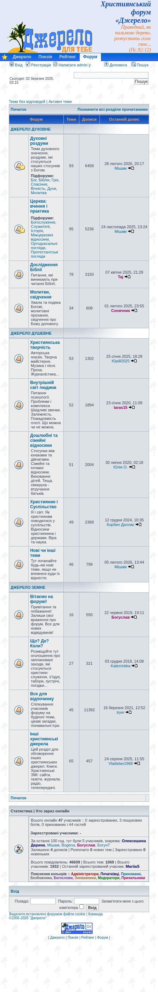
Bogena (68, 845)
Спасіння (39, 184)
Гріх (55, 180)
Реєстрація (38, 65)
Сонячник (120, 310)
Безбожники (41, 878)
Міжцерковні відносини (42, 237)
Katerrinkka (121, 666)
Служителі (40, 226)
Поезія (45, 56)
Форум (90, 56)
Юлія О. (120, 467)
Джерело (22, 56)
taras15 (121, 407)
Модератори (108, 878)
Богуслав (121, 617)
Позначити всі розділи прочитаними (113, 109)
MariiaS (133, 866)
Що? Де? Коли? (39, 643)
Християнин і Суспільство (44, 504)
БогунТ (103, 845)
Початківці (110, 874)
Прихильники (133, 878)
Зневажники (85, 878)
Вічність (38, 188)
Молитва (39, 193)
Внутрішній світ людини (43, 385)
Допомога (115, 65)
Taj (120, 277)
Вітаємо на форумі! (41, 599)
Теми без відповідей (27, 101)
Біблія (44, 180)
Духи (51, 188)
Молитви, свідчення (40, 295)
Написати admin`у (74, 65)
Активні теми (60, 101)
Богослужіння (43, 222)
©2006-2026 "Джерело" (27, 918)
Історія (37, 231)
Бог (33, 180)
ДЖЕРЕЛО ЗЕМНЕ (28, 587)
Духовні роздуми (39, 141)
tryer (120, 712)
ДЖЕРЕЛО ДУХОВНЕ (31, 129)
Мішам (120, 168)
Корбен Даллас (120, 524)
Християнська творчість (45, 345)
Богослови (63, 878)
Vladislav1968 (120, 763)
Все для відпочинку (42, 696)
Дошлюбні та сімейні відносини (44, 440)
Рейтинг (67, 56)
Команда (95, 914)
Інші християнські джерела (44, 738)
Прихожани (131, 874)
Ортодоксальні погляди (44, 245)
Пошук (139, 65)
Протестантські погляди (44, 254)
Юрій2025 (120, 361)
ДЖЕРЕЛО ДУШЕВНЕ (31, 333)
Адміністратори (84, 874)
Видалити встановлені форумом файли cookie (47, 914)
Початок (18, 109)
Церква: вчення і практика (39, 206)
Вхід (16, 65)
